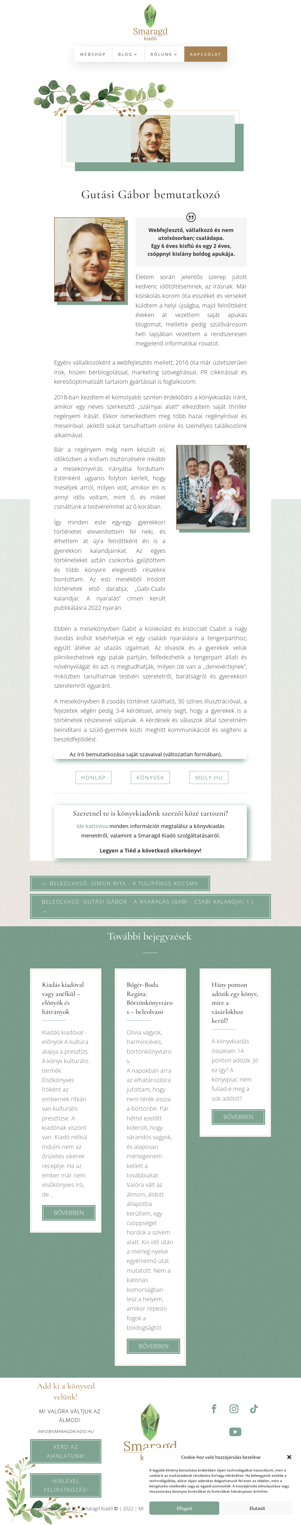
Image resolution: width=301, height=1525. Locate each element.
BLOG (125, 54)
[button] (289, 1457)
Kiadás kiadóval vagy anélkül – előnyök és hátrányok (63, 998)
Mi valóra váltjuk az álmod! (70, 1416)
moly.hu (209, 777)
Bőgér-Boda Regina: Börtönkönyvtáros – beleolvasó (150, 998)
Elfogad (184, 1508)
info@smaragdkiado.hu (66, 1431)
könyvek (150, 777)
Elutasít (257, 1508)
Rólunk (161, 54)
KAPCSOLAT (205, 54)
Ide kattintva (92, 826)
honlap (93, 777)
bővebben (69, 1213)
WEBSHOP (93, 54)
